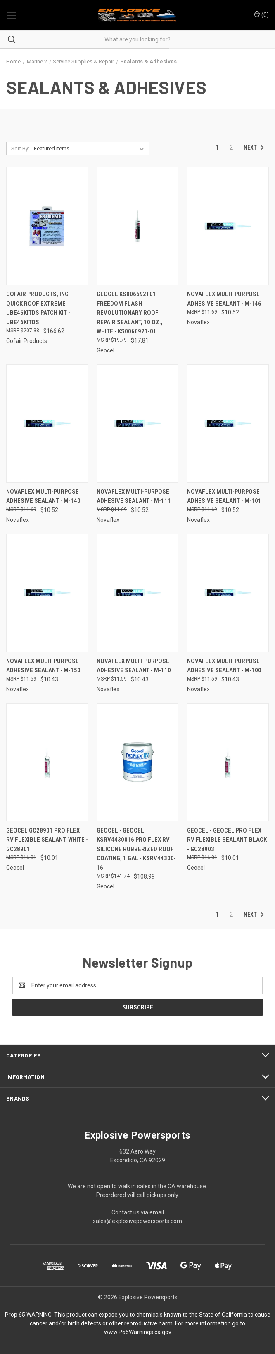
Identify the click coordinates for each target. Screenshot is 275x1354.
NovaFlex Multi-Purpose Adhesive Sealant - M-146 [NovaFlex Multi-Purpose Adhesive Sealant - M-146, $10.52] (224, 298)
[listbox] (90, 148)
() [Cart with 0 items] (261, 14)
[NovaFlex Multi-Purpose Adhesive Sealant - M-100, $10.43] (228, 593)
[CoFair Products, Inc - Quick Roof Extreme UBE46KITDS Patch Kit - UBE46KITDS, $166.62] (47, 226)
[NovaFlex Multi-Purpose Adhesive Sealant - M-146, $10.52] (228, 226)
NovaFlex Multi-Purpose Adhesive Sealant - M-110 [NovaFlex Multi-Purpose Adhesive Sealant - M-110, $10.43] (134, 665)
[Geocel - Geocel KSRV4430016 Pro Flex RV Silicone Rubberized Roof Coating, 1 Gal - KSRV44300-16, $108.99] (137, 762)
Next (254, 147)
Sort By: (20, 148)
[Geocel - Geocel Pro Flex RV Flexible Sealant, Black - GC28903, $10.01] (228, 762)
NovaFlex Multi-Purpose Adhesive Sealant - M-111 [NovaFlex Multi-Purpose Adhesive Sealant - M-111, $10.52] (134, 496)
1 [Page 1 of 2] (217, 147)
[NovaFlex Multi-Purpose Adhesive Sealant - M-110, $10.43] (137, 593)
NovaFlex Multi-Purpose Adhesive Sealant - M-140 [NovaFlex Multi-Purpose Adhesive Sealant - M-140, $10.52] (43, 496)
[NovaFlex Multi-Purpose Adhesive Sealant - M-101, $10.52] (228, 423)
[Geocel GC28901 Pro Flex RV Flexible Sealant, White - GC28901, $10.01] (47, 762)
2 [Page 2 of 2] (231, 147)
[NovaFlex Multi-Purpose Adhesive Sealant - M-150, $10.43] (47, 593)
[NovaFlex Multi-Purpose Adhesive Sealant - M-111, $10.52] (137, 423)
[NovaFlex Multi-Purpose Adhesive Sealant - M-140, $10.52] (47, 423)
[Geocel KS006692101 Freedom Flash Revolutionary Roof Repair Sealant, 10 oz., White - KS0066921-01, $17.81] (137, 226)
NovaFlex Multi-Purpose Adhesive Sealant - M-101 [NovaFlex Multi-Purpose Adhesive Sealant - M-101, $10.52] (224, 496)
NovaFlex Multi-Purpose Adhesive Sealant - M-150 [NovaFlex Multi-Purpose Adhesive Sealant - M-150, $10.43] (43, 665)
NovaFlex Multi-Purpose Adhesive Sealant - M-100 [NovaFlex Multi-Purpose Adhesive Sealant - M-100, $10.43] (224, 665)
